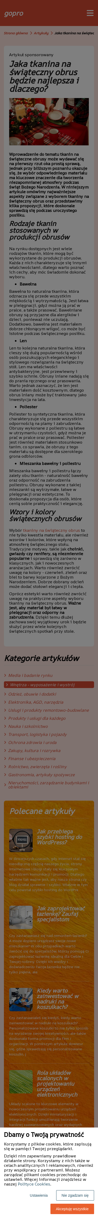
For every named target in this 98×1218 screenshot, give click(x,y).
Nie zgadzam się (75, 1195)
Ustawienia (39, 1195)
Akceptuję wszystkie (72, 1209)
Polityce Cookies (34, 1184)
